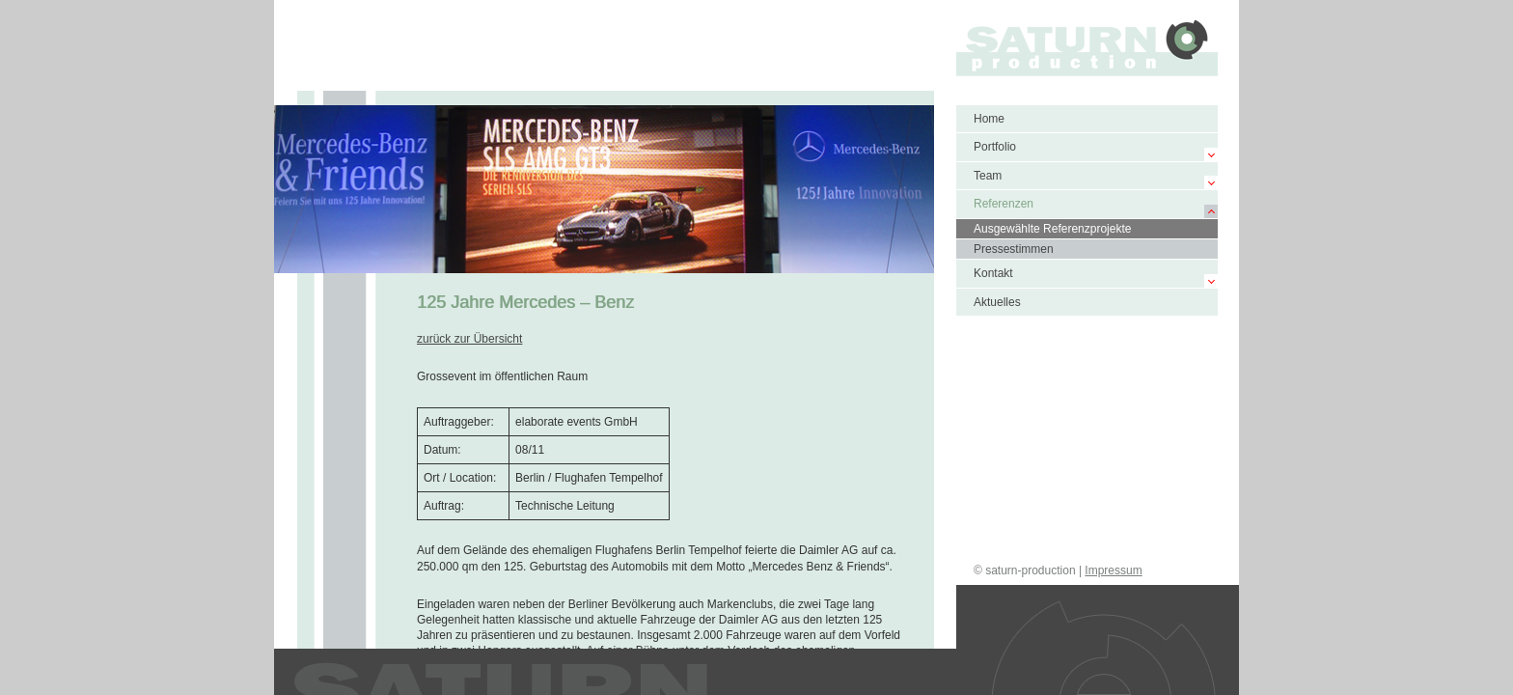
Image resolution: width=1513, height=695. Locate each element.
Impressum (1113, 570)
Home (989, 118)
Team (988, 175)
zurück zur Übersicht (469, 339)
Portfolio (995, 146)
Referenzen (1003, 203)
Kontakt (993, 273)
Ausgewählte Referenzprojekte (1052, 229)
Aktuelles (997, 302)
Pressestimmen (1014, 249)
